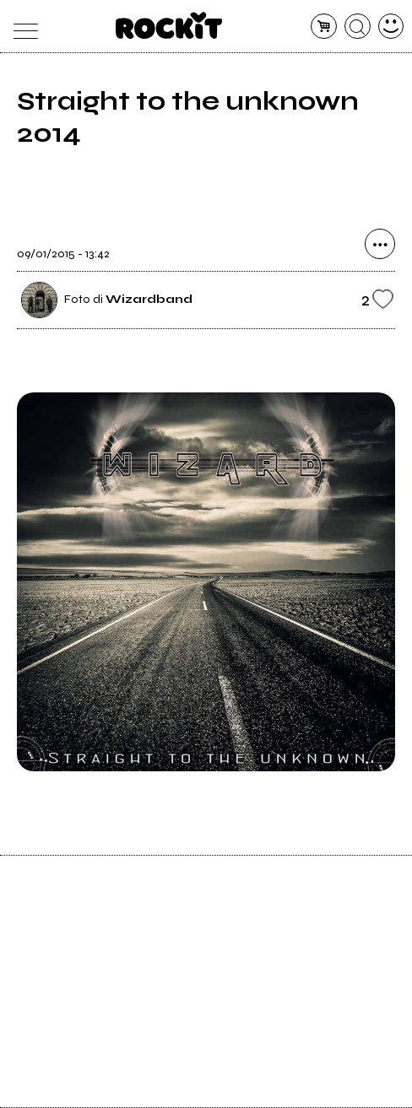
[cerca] (357, 27)
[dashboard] (391, 27)
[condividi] (380, 244)
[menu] (21, 27)
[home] (169, 25)
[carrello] (324, 27)
